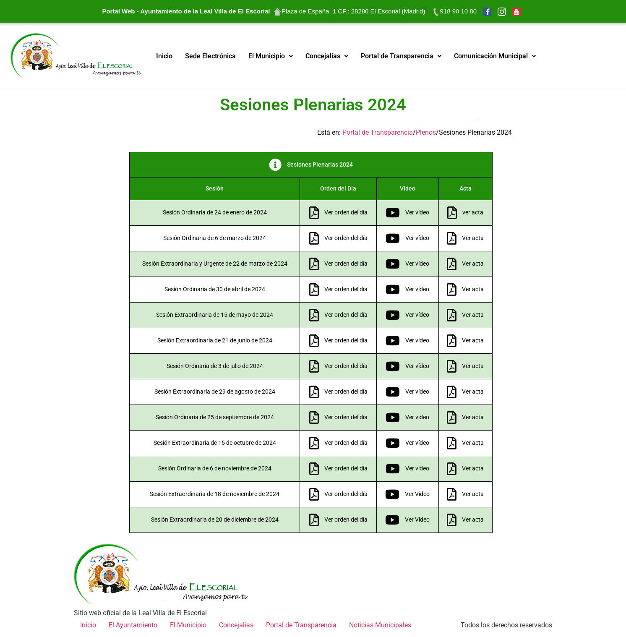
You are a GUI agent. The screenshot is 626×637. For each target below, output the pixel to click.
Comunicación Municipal (495, 56)
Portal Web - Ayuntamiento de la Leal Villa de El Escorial (186, 11)
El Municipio (270, 56)
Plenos (426, 132)
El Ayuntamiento (133, 625)
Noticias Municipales (380, 625)
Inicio (164, 56)
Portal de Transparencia (401, 56)
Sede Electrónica (210, 56)
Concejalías (326, 56)
